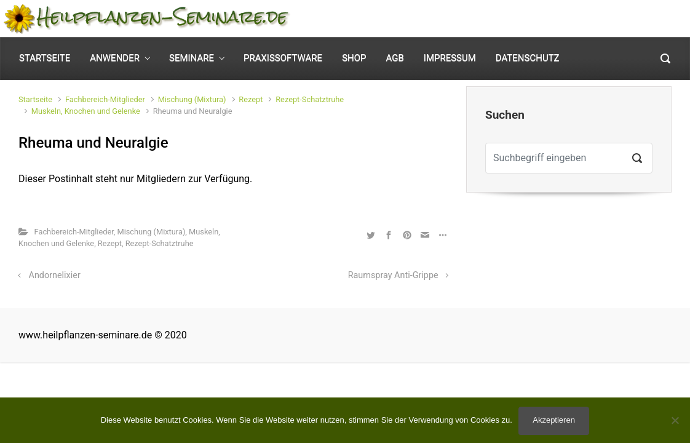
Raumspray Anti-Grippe (393, 275)
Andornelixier (55, 275)
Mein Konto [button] (529, 19)
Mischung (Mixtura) (192, 99)
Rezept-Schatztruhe (310, 99)
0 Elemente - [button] (627, 19)
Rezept (251, 99)
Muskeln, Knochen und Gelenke (85, 111)
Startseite (35, 99)
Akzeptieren (554, 420)
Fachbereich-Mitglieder (105, 99)
